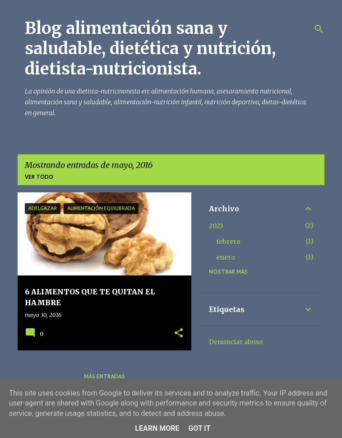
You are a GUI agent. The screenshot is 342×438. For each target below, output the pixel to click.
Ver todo (39, 177)
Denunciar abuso (236, 342)
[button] (178, 333)
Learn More (157, 428)
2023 (216, 226)
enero (225, 257)
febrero (228, 242)
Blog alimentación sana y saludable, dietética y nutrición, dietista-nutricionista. (150, 48)
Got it (199, 428)
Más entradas (104, 376)
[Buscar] (319, 29)
